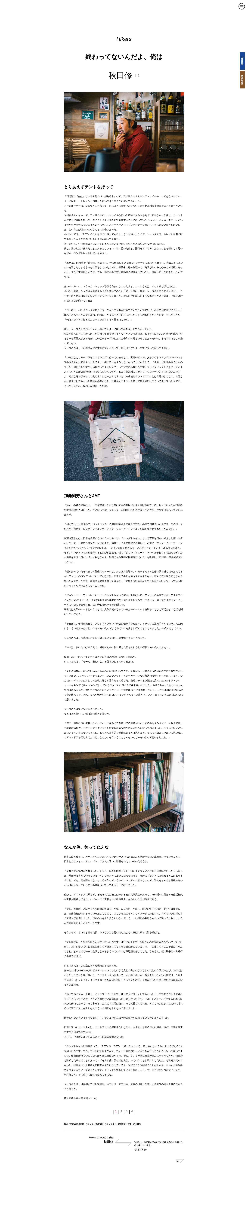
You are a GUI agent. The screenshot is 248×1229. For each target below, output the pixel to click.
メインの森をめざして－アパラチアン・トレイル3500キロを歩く (145, 547)
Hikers (124, 39)
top (180, 1160)
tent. (80, 196)
